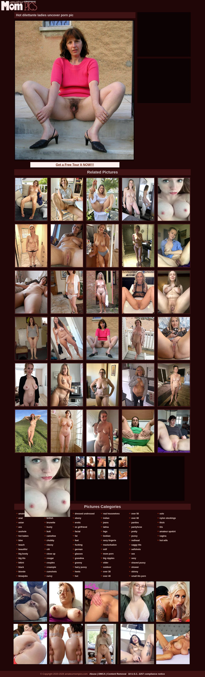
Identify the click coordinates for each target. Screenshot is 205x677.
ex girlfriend (81, 527)
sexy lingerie (109, 540)
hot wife (164, 540)
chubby (50, 540)
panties (135, 522)
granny (78, 562)
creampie (51, 567)
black (21, 567)
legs (105, 531)
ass (20, 527)
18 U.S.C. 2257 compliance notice (146, 674)
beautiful (22, 549)
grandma (79, 558)
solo (162, 513)
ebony (78, 518)
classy (50, 545)
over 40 (107, 576)
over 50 (135, 513)
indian (106, 518)
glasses (79, 554)
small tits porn (138, 576)
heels (77, 571)
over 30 (107, 571)
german (79, 549)
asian (21, 522)
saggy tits (136, 545)
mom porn (108, 554)
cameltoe (51, 536)
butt (49, 531)
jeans (106, 522)
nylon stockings (168, 518)
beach (21, 545)
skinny (134, 571)
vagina (163, 536)
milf (105, 549)
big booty (23, 554)
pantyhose (136, 527)
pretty (134, 531)
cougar (50, 558)
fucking (79, 545)
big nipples (108, 558)
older (105, 562)
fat (76, 536)
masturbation (110, 545)
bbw (20, 540)
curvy (49, 576)
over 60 (135, 518)
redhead (135, 540)
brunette (51, 522)
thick (162, 522)
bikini (21, 562)
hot (76, 576)
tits (161, 527)
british (50, 518)
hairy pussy (81, 567)
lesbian (106, 536)
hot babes (23, 536)
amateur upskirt (168, 531)
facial (77, 531)
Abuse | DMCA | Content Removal (107, 674)
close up (51, 554)
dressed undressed (84, 513)
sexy (133, 558)
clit (48, 549)
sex (133, 554)
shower (135, 567)
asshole (22, 531)
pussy (134, 536)
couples (51, 562)
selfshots (136, 549)
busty (49, 527)
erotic (78, 522)
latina (106, 527)
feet (77, 540)
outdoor (107, 567)
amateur (22, 513)
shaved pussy (138, 562)
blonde (21, 571)
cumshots (52, 571)
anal (20, 518)
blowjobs (23, 576)
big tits (21, 558)
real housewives (111, 513)
